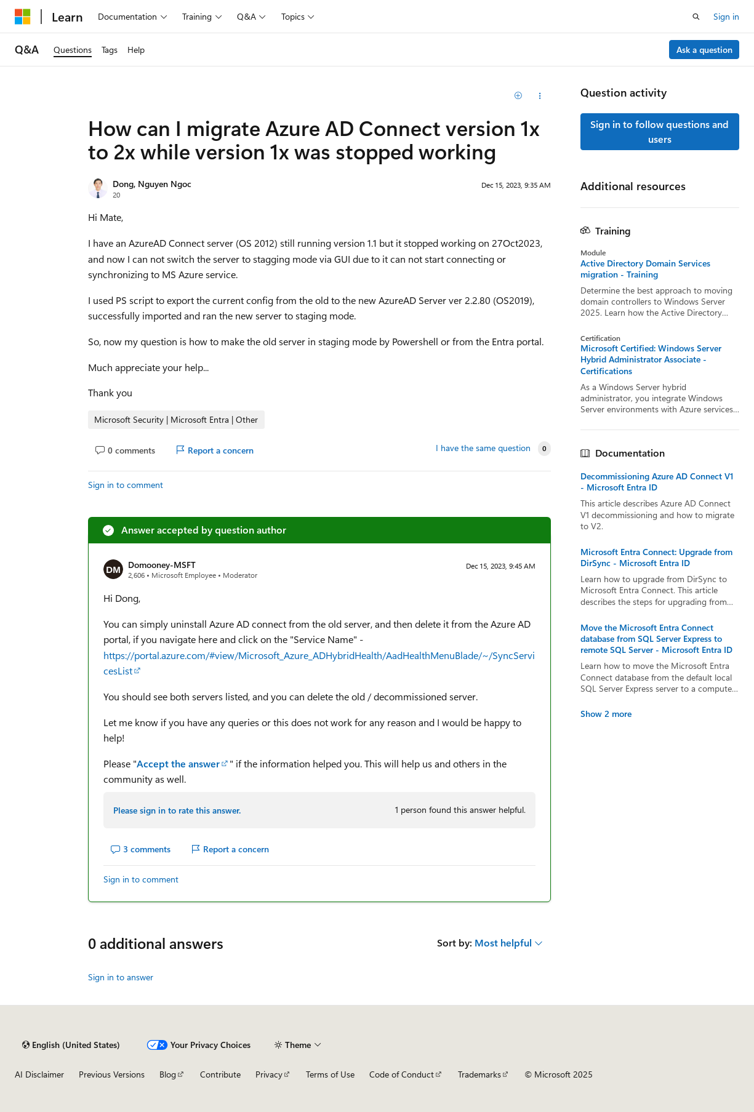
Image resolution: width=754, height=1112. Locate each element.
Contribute (220, 1074)
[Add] (518, 96)
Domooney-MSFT (162, 564)
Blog (167, 1074)
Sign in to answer (120, 977)
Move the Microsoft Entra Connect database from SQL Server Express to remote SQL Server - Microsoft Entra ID (656, 638)
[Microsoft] (23, 17)
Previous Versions (112, 1074)
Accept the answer (178, 763)
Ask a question (704, 49)
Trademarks (479, 1074)
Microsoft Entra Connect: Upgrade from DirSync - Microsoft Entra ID (656, 557)
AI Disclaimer (39, 1074)
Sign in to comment (125, 484)
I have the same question (483, 448)
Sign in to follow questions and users (659, 131)
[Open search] (696, 17)
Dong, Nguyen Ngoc (152, 184)
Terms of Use (330, 1074)
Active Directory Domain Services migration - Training (645, 269)
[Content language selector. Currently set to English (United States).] (71, 1045)
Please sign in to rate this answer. (177, 810)
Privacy (269, 1074)
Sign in (726, 16)
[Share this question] (540, 96)
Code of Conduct (401, 1074)
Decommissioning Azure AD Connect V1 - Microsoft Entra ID (657, 482)
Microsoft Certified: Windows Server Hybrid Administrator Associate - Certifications (650, 359)
